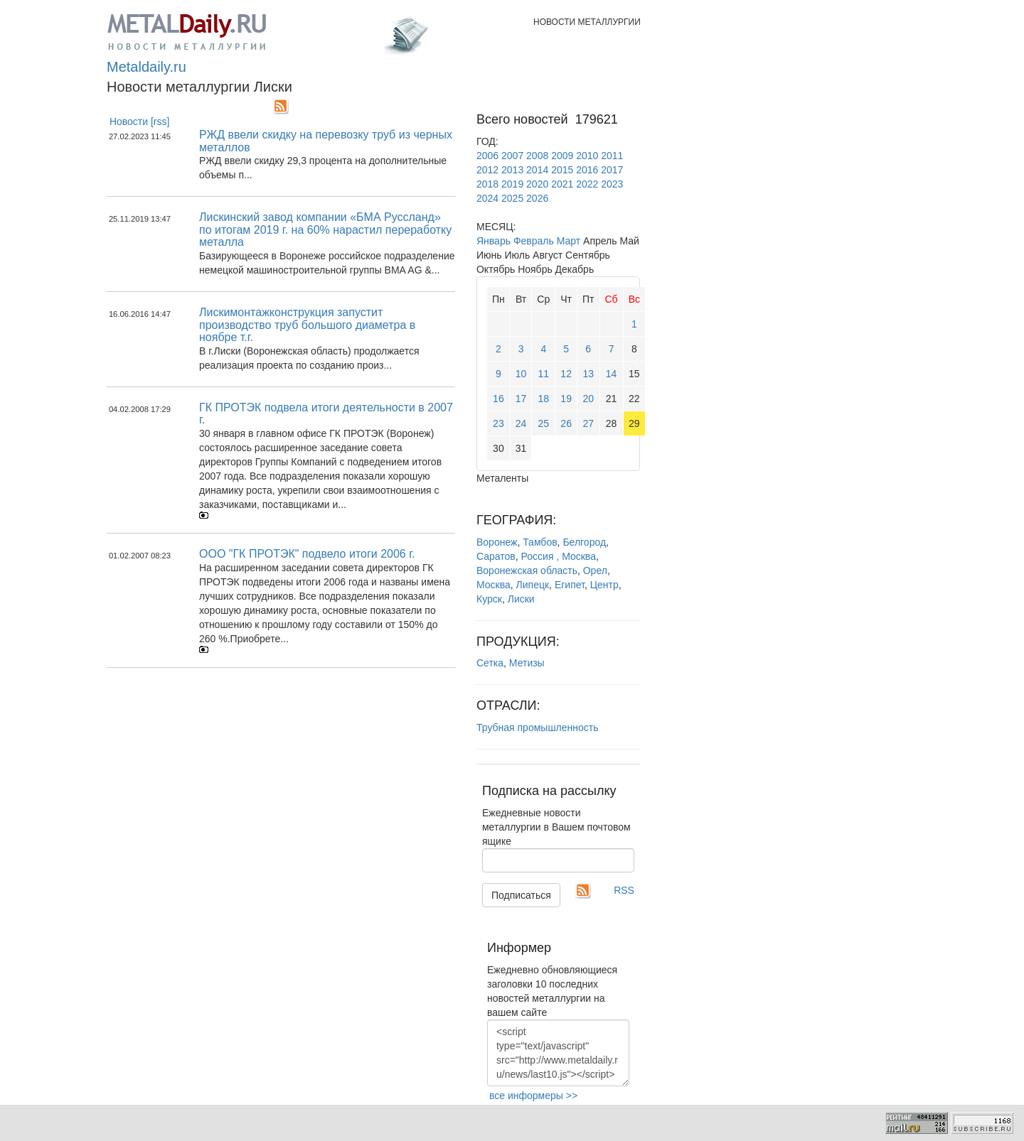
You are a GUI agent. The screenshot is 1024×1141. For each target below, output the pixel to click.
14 (611, 373)
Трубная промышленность (537, 727)
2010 (587, 155)
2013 (512, 169)
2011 (612, 155)
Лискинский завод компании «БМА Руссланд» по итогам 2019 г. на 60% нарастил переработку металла (325, 229)
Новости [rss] (140, 121)
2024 (487, 198)
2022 (587, 184)
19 (566, 398)
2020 (537, 184)
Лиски (521, 599)
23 (498, 423)
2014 (537, 169)
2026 (537, 198)
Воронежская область (526, 570)
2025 (512, 198)
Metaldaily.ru (146, 67)
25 (544, 423)
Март (569, 241)
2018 (487, 184)
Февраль (533, 241)
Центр (604, 584)
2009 (562, 155)
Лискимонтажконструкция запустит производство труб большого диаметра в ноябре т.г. (307, 324)
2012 (487, 169)
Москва (493, 584)
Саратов (496, 556)
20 (588, 398)
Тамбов (540, 542)
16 (498, 398)
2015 (562, 169)
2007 (512, 155)
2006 (487, 155)
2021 (562, 184)
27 (588, 423)
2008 (537, 155)
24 (521, 423)
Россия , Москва (558, 556)
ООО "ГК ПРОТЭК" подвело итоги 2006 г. (307, 554)
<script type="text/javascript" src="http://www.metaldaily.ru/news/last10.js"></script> (558, 1053)
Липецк (533, 584)
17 (521, 398)
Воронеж (496, 542)
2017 (612, 169)
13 (588, 373)
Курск (489, 599)
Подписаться (521, 895)
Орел (595, 570)
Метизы (527, 663)
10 (521, 373)
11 (544, 373)
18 (544, 398)
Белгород (584, 542)
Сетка (489, 663)
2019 (512, 184)
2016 (587, 169)
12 (566, 373)
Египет (570, 584)
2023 (612, 184)
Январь (493, 241)
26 (566, 423)
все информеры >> (533, 1095)
